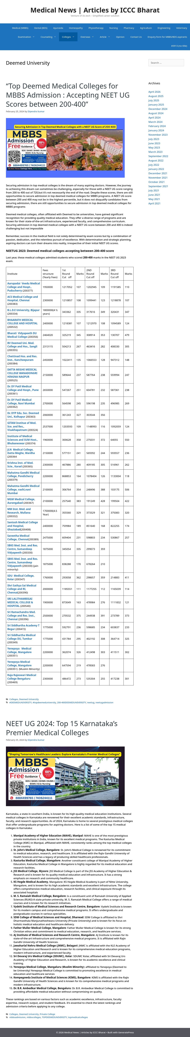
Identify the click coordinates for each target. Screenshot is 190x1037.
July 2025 (153, 100)
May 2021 (154, 199)
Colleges (70, 36)
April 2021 (154, 203)
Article (106, 36)
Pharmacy (129, 27)
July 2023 (153, 139)
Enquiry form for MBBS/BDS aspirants (167, 36)
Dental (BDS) (40, 27)
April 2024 (154, 117)
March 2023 (155, 152)
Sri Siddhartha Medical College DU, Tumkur (21, 636)
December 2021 (157, 173)
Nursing (113, 27)
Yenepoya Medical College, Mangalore (19, 663)
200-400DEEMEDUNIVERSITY (71, 702)
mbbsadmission (17, 1017)
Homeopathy (76, 27)
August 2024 (155, 113)
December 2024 (157, 109)
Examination (28, 36)
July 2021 (153, 190)
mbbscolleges (34, 1017)
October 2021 (156, 182)
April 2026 (154, 91)
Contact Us (136, 36)
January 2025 (156, 104)
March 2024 (155, 122)
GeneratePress (126, 1032)
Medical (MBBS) (20, 27)
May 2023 (154, 147)
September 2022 (158, 156)
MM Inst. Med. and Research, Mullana (19, 510)
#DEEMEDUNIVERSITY (20, 702)
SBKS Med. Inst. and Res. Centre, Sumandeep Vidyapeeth (22, 549)
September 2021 (158, 186)
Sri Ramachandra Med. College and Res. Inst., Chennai (21, 615)
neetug (90, 702)
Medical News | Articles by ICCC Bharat (95, 9)
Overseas (88, 36)
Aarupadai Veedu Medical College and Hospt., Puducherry (23, 287)
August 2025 (155, 96)
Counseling (50, 36)
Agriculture (146, 27)
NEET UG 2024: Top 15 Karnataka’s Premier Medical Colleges (62, 728)
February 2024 (157, 126)
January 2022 (156, 169)
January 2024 (156, 130)
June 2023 (154, 143)
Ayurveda (58, 27)
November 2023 (158, 134)
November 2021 (158, 177)
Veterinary (181, 27)
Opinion (120, 36)
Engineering (164, 27)
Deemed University (29, 699)
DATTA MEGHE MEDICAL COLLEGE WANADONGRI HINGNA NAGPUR (22, 373)
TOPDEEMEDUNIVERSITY (54, 1017)
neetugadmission (104, 702)
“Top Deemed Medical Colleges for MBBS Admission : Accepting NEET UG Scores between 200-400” (68, 95)
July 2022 (153, 164)
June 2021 (154, 194)
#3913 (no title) (179, 45)
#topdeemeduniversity (44, 702)
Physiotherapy (96, 27)
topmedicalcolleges (78, 1017)
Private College (47, 1014)
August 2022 (155, 160)
